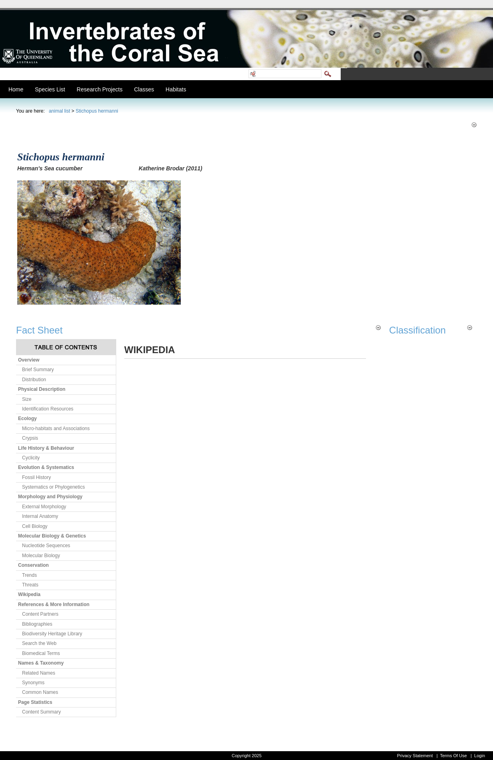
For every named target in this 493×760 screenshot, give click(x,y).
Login (479, 755)
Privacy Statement (414, 755)
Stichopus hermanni (97, 111)
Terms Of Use (453, 755)
